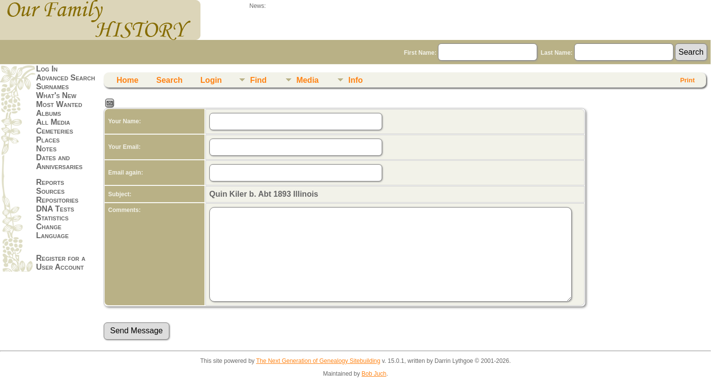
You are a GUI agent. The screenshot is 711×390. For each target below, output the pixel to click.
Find (258, 80)
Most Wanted (59, 104)
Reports (50, 182)
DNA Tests (55, 209)
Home (127, 80)
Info (355, 80)
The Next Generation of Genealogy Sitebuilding (318, 360)
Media (307, 80)
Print (687, 80)
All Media (53, 122)
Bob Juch (373, 373)
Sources (50, 191)
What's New (56, 95)
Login (211, 80)
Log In (47, 69)
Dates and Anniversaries (59, 162)
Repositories (57, 200)
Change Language (52, 231)
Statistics (52, 217)
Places (48, 140)
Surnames (52, 86)
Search (169, 80)
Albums (48, 113)
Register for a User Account (60, 262)
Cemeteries (54, 131)
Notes (46, 148)
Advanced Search (65, 77)
